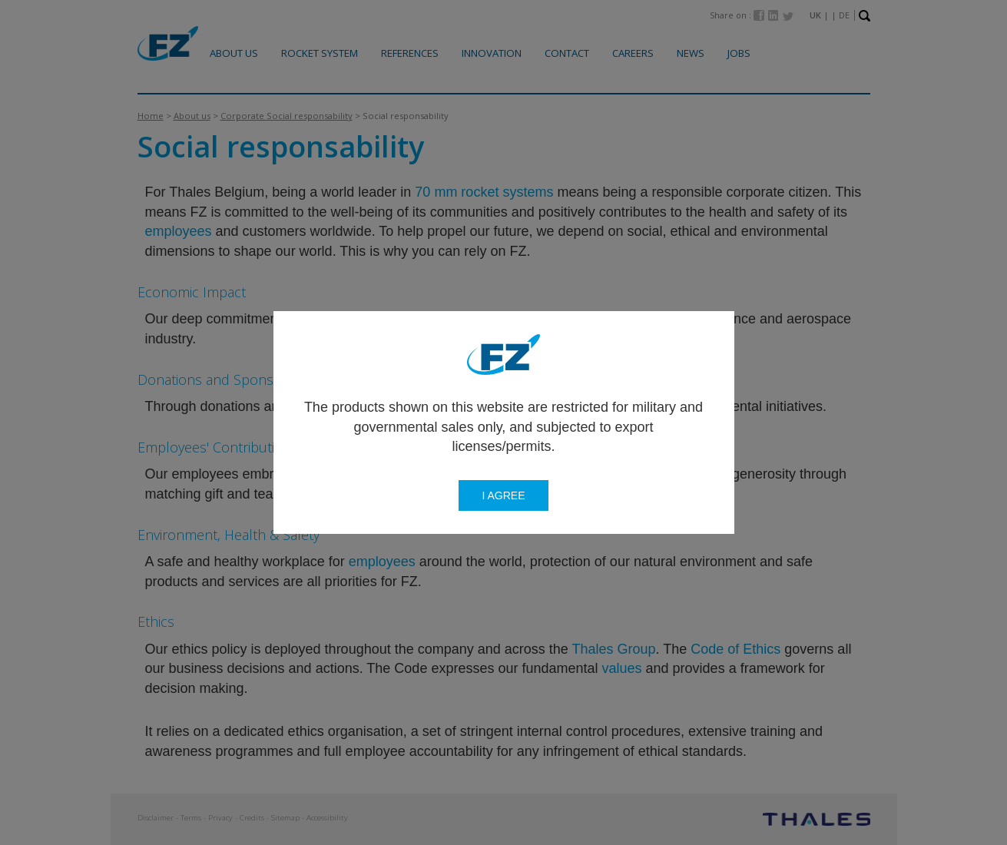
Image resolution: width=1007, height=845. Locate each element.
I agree (503, 495)
